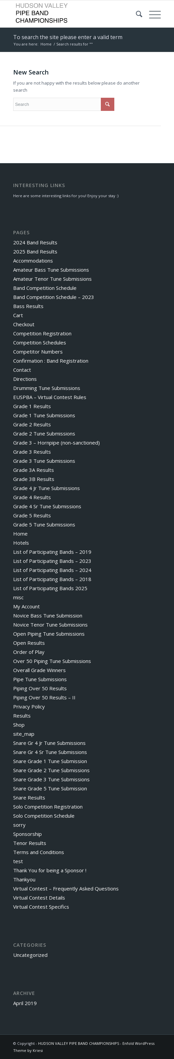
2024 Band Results (35, 242)
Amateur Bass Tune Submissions (51, 269)
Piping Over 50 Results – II (44, 697)
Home (46, 44)
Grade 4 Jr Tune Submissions (46, 488)
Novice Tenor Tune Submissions (50, 624)
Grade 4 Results (32, 497)
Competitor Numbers (38, 351)
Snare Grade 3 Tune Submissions (51, 779)
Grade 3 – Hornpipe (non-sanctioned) (56, 442)
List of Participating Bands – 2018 (52, 579)
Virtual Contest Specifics (41, 906)
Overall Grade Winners (39, 670)
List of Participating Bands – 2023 (52, 560)
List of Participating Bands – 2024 (52, 570)
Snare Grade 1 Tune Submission (50, 761)
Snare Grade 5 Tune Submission (50, 788)
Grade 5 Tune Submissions (44, 524)
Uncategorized (30, 954)
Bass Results (28, 306)
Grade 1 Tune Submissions (44, 415)
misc (18, 597)
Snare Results (29, 797)
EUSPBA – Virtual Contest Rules (49, 397)
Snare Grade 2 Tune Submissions (51, 770)
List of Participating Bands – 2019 (52, 551)
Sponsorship (27, 833)
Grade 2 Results (32, 424)
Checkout (23, 324)
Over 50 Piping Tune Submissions (52, 661)
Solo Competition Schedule (44, 815)
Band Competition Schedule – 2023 (53, 297)
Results (22, 715)
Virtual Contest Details (39, 897)
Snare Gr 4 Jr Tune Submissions (49, 742)
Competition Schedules (39, 342)
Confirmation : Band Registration (50, 360)
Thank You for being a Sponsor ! (49, 870)
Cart (18, 315)
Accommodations (33, 260)
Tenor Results (29, 843)
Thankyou (24, 879)
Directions (25, 378)
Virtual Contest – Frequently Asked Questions (66, 888)
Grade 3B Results (33, 479)
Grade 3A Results (33, 469)
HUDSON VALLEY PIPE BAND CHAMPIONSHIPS (78, 1043)
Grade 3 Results (32, 451)
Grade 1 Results (32, 406)
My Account (26, 606)
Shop (19, 724)
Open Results (29, 642)
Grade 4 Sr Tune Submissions (47, 506)
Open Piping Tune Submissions (49, 633)
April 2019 (25, 1003)
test (18, 861)
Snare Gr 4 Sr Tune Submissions (50, 752)
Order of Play (29, 651)
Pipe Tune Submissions (40, 679)
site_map (23, 733)
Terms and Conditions (38, 852)
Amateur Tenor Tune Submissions (52, 278)
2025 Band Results (35, 251)
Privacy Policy (29, 706)
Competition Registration (42, 333)
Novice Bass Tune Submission (47, 615)
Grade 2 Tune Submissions (44, 433)
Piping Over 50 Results (40, 688)
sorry (19, 824)
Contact (22, 369)
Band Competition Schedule (45, 287)
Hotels (21, 542)
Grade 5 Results (32, 515)
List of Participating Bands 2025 (50, 588)
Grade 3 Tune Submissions (44, 460)
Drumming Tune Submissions (46, 388)
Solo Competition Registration (48, 806)
